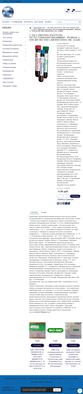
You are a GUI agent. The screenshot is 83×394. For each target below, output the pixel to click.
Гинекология (7, 75)
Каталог (6, 22)
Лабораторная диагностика (12, 45)
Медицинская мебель (10, 56)
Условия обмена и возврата (37, 378)
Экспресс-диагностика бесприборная (11, 33)
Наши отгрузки (8, 82)
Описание (34, 212)
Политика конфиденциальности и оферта (64, 378)
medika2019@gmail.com (42, 312)
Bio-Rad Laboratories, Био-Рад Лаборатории (63, 28)
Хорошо (57, 390)
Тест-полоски (7, 37)
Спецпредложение (9, 67)
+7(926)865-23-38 (8, 388)
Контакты (28, 22)
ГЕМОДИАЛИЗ (8, 78)
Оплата (48, 22)
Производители (39, 28)
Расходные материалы (11, 49)
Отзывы (43, 212)
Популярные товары (10, 86)
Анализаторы (7, 41)
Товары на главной (9, 63)
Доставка (38, 22)
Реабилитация (8, 60)
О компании (16, 22)
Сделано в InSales (75, 389)
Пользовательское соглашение (15, 378)
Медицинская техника (10, 52)
